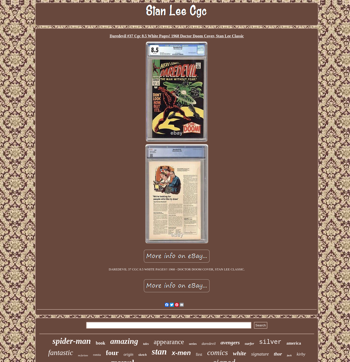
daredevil (209, 344)
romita (97, 355)
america (294, 343)
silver (270, 342)
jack (289, 355)
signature (260, 354)
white (239, 353)
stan (159, 352)
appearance (169, 342)
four (112, 353)
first (199, 354)
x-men (181, 353)
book (100, 343)
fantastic (60, 353)
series (193, 344)
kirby (301, 354)
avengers (230, 343)
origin (128, 354)
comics (217, 352)
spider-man (72, 341)
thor (278, 354)
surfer (249, 344)
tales (146, 344)
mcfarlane (83, 355)
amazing (124, 341)
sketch (142, 355)
